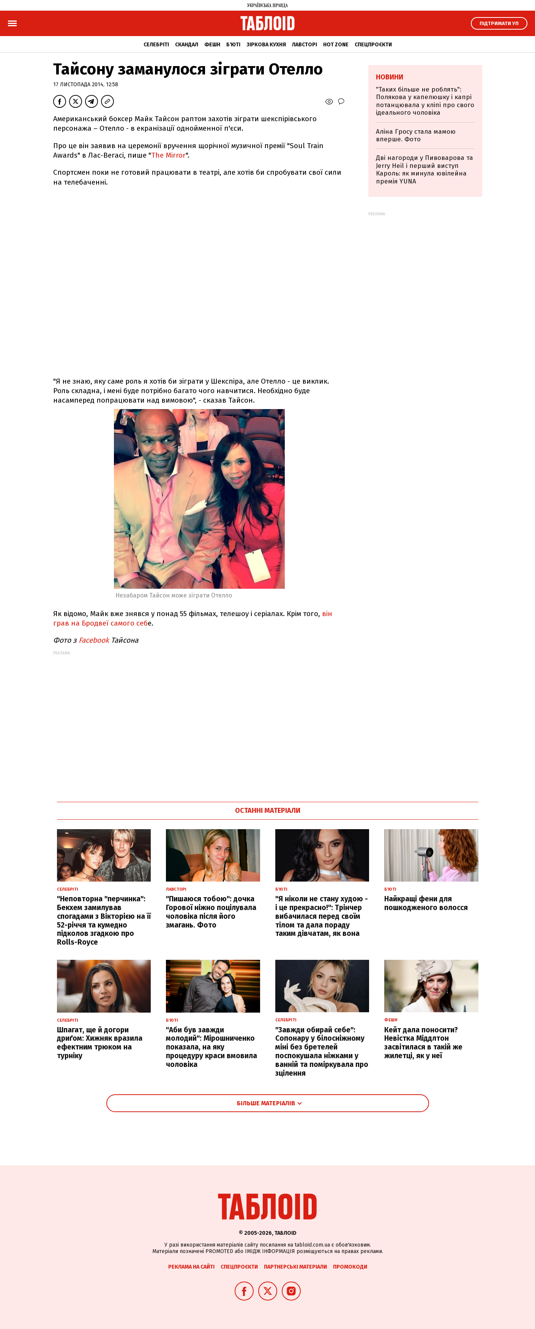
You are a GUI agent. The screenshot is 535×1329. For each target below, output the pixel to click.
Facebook (94, 640)
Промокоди (350, 1267)
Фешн (212, 44)
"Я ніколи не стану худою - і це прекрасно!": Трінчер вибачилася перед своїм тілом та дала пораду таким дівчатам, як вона (321, 916)
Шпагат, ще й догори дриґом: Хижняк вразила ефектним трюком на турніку (99, 1043)
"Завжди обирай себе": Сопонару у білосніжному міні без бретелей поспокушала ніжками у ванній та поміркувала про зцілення (321, 1052)
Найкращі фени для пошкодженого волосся (426, 903)
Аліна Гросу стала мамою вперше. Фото (416, 135)
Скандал (186, 44)
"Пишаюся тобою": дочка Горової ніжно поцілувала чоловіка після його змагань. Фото (211, 911)
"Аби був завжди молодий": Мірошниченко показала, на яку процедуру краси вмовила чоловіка (211, 1047)
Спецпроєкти (373, 44)
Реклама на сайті (191, 1267)
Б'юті (233, 44)
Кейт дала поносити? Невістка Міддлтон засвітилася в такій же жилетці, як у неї (423, 1043)
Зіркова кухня (266, 44)
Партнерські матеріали (295, 1267)
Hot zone (336, 44)
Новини (389, 77)
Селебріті (156, 44)
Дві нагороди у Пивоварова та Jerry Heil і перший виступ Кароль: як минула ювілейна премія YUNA (424, 169)
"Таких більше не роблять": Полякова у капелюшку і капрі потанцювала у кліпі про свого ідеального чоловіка (425, 101)
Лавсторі (304, 44)
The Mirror (168, 155)
